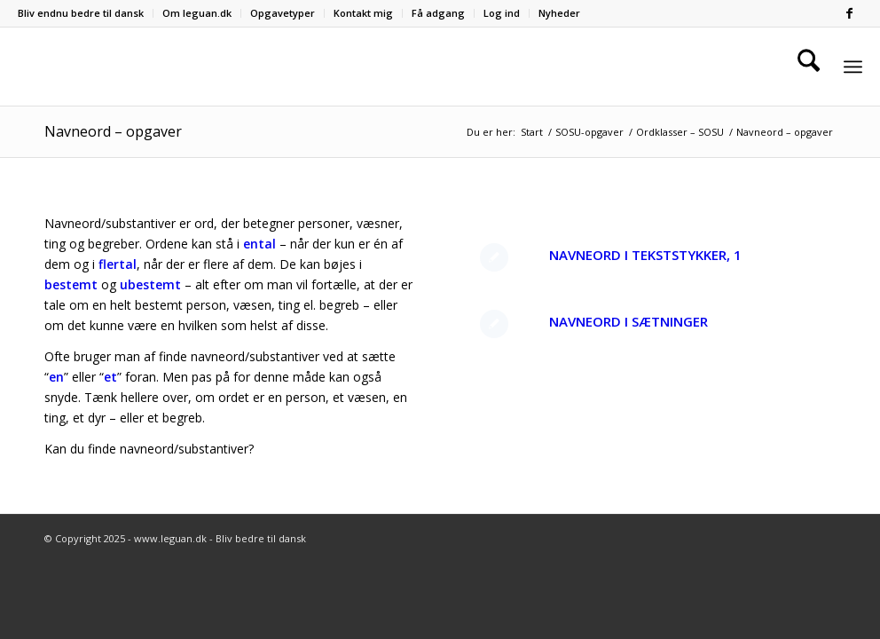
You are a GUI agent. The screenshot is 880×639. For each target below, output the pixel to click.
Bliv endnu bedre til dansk (81, 13)
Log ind (501, 13)
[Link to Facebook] (849, 13)
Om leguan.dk (197, 13)
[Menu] (853, 67)
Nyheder (559, 13)
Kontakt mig (363, 13)
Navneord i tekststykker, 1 (645, 255)
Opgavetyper (282, 13)
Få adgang (438, 13)
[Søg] (808, 67)
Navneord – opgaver (113, 131)
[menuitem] (85, 13)
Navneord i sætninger (628, 321)
